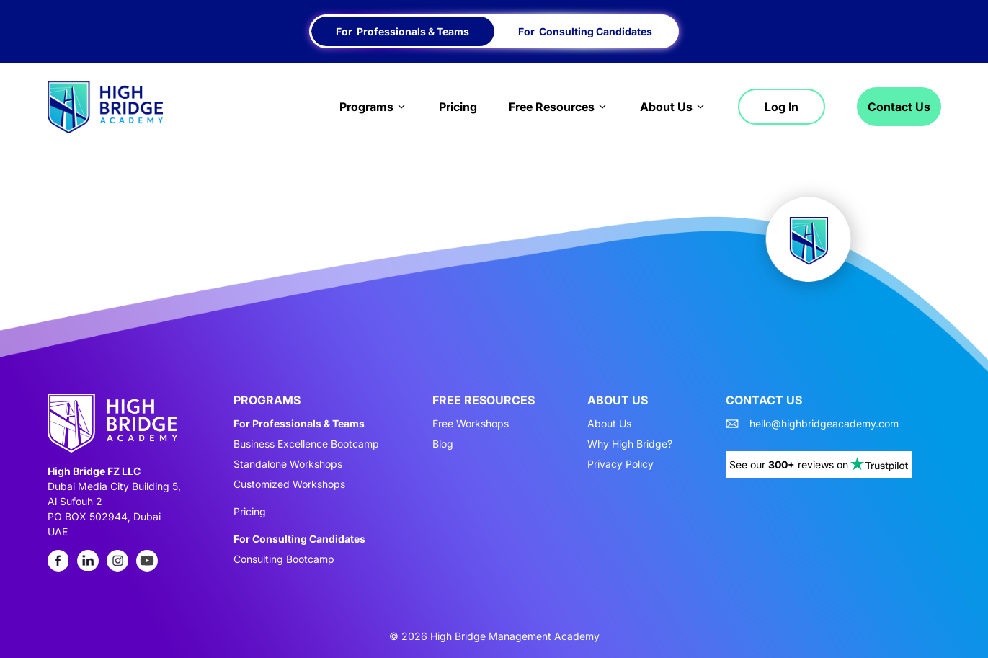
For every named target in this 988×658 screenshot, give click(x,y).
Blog (442, 444)
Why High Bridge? (629, 444)
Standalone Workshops (287, 464)
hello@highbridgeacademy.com (824, 424)
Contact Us (899, 106)
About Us (673, 106)
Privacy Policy (620, 464)
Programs (373, 106)
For (402, 31)
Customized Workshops (289, 484)
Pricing (458, 106)
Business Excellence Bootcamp (306, 444)
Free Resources (558, 106)
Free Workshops (470, 424)
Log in (781, 106)
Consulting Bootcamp (283, 559)
